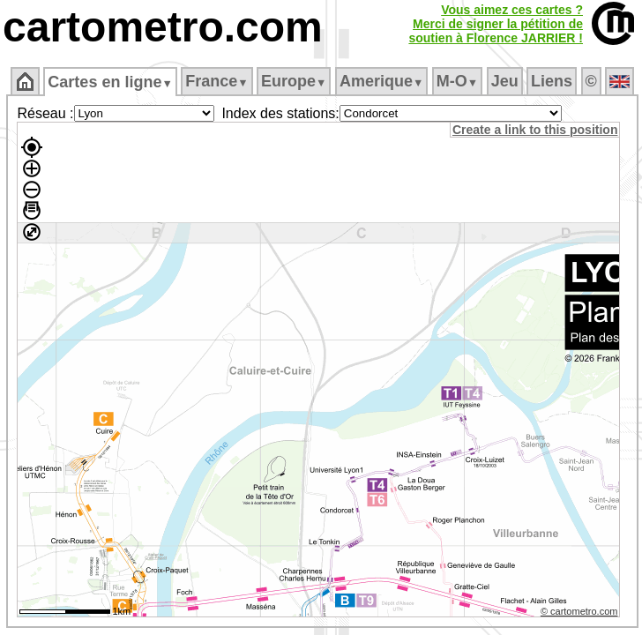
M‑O (457, 81)
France (216, 81)
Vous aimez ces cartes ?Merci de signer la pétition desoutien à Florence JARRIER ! (495, 24)
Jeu (505, 81)
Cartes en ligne (110, 82)
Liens (551, 81)
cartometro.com (163, 27)
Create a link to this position (534, 130)
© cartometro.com (579, 611)
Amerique (381, 81)
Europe (293, 81)
